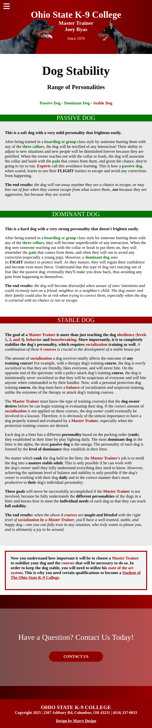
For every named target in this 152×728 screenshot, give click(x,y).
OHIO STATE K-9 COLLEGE (76, 707)
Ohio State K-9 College (76, 14)
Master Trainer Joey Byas (76, 26)
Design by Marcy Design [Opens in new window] (76, 721)
